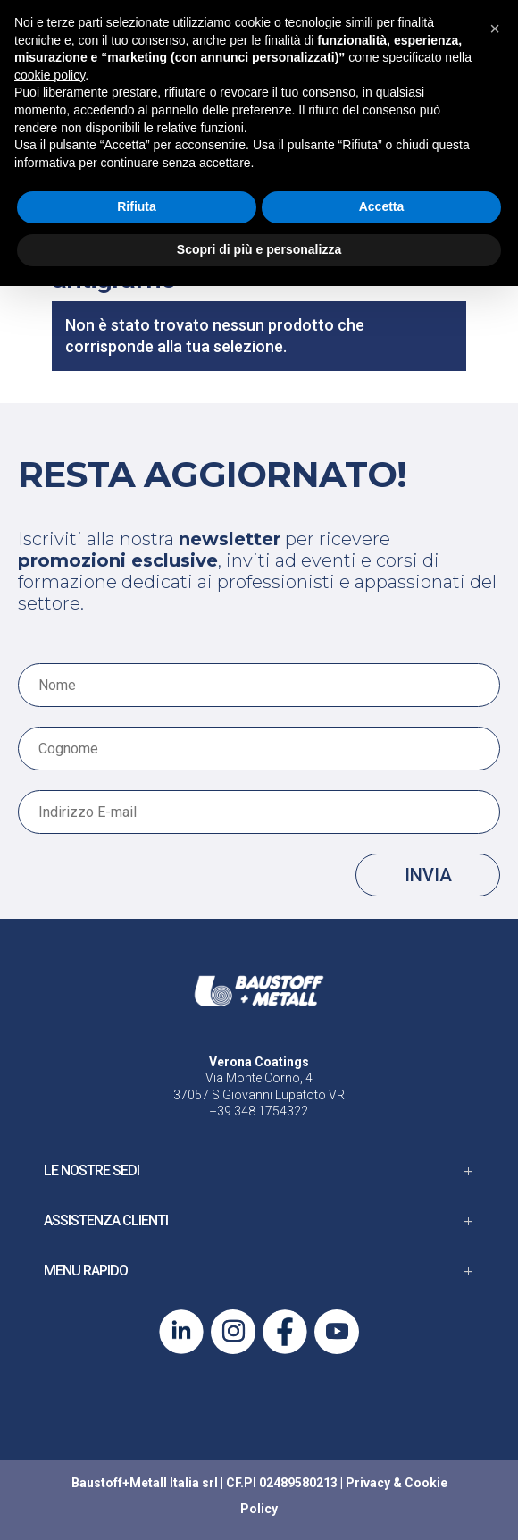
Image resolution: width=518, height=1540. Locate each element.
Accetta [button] (382, 206)
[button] (494, 28)
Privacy (368, 1483)
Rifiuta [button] (136, 206)
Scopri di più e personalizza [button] (259, 249)
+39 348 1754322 (259, 1111)
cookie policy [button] (49, 75)
